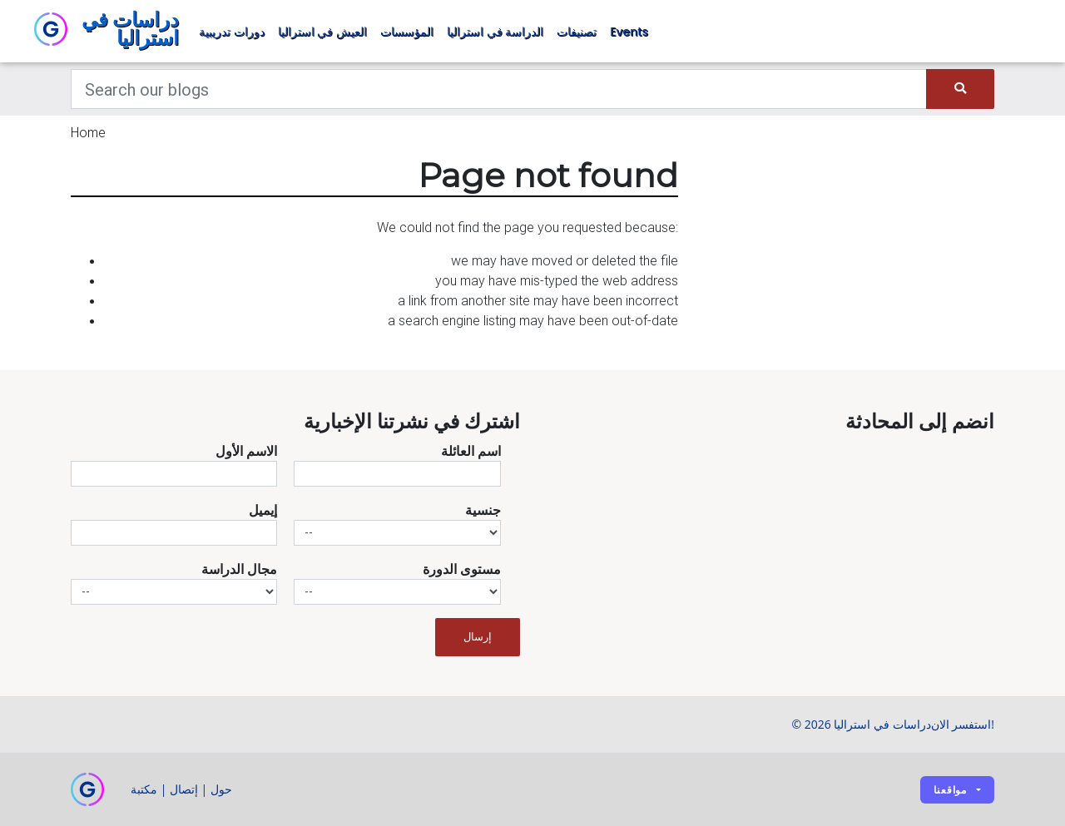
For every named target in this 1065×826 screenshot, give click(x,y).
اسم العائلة (471, 451)
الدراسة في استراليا (495, 31)
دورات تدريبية (232, 31)
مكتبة (144, 789)
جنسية (483, 510)
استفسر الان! (962, 724)
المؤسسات (406, 31)
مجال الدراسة (239, 569)
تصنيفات (577, 31)
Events (629, 31)
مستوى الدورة (462, 569)
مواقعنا (950, 790)
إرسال (477, 637)
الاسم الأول (246, 451)
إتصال (184, 789)
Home (88, 132)
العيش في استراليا (322, 31)
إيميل (263, 510)
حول (221, 789)
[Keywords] (499, 89)
